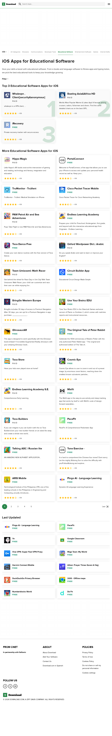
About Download (49, 652)
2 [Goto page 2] (11, 506)
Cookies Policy (88, 661)
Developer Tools (50, 52)
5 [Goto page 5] (31, 506)
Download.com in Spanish (53, 666)
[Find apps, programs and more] (61, 4)
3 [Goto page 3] (17, 506)
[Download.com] (9, 4)
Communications (37, 52)
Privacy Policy (87, 652)
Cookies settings (88, 673)
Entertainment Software (83, 52)
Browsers (25, 52)
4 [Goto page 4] (24, 506)
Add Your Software (50, 657)
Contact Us (47, 661)
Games (95, 52)
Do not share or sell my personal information (91, 666)
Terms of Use (87, 657)
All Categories (15, 52)
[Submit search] (20, 4)
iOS (4, 52)
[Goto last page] (105, 506)
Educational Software (65, 52)
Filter (5, 79)
